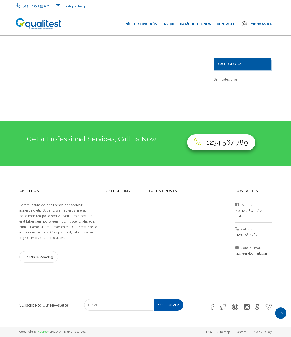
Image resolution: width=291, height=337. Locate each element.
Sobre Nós (147, 24)
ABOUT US (117, 212)
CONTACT (117, 252)
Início (130, 24)
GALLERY (116, 228)
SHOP (113, 244)
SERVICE (115, 220)
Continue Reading (38, 257)
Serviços (168, 24)
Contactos (227, 24)
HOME (113, 205)
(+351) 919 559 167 (36, 6)
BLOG (112, 236)
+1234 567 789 (221, 142)
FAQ (209, 332)
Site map (223, 332)
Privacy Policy (261, 332)
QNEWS (207, 24)
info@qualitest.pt (75, 6)
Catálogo (189, 24)
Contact (241, 332)
